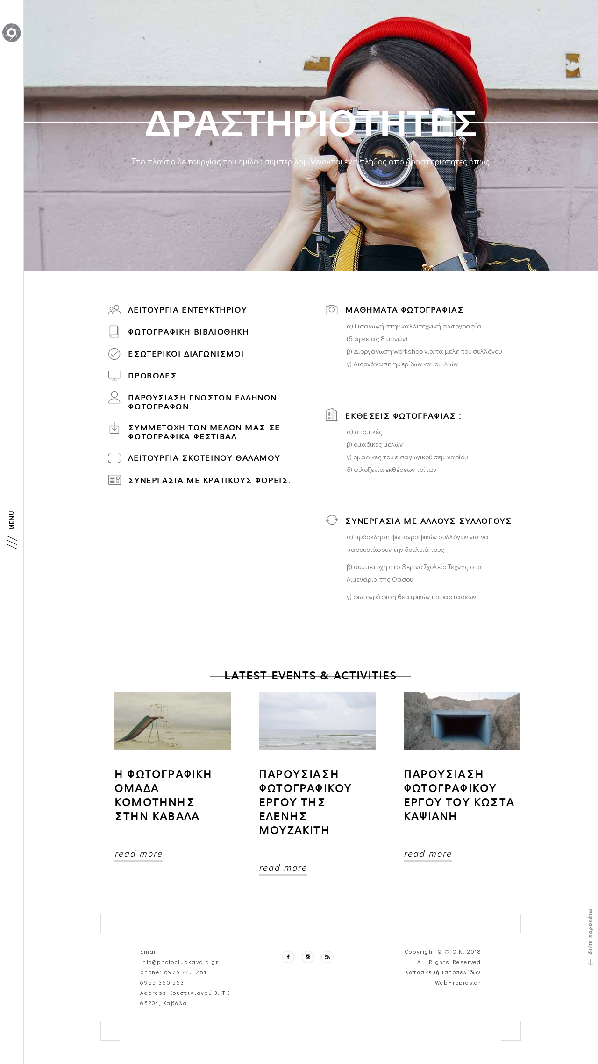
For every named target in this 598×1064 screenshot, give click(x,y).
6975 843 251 (185, 972)
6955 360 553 (162, 982)
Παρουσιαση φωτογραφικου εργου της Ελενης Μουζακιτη (305, 802)
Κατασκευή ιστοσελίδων (443, 972)
